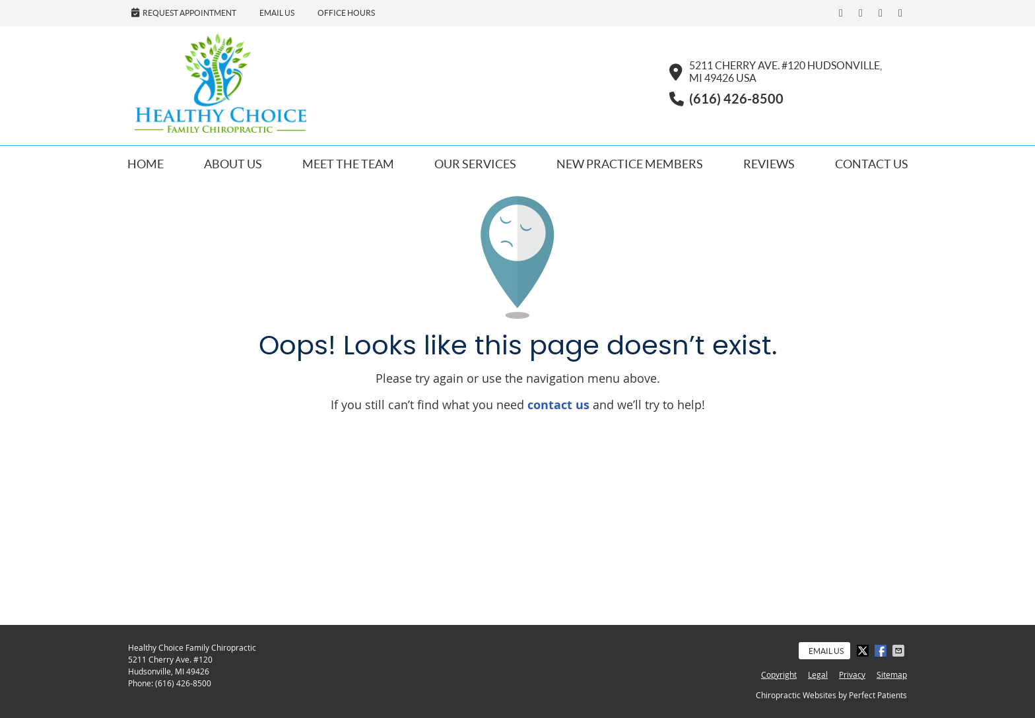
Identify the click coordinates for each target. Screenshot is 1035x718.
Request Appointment (183, 12)
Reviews (769, 164)
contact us (558, 405)
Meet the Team (348, 164)
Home (145, 164)
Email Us (276, 13)
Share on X (864, 651)
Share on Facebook (882, 651)
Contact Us (871, 164)
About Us (233, 164)
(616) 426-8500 (183, 683)
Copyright (779, 674)
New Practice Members (629, 164)
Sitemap (892, 674)
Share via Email (899, 651)
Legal (818, 674)
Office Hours (346, 13)
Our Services (475, 164)
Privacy (852, 674)
